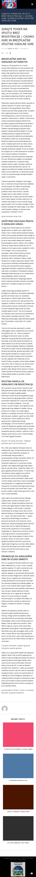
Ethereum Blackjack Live (18, 780)
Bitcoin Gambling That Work (18, 843)
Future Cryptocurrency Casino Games (18, 749)
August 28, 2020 (13, 48)
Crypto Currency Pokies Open (18, 811)
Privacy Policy (21, 859)
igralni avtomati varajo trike (11, 216)
